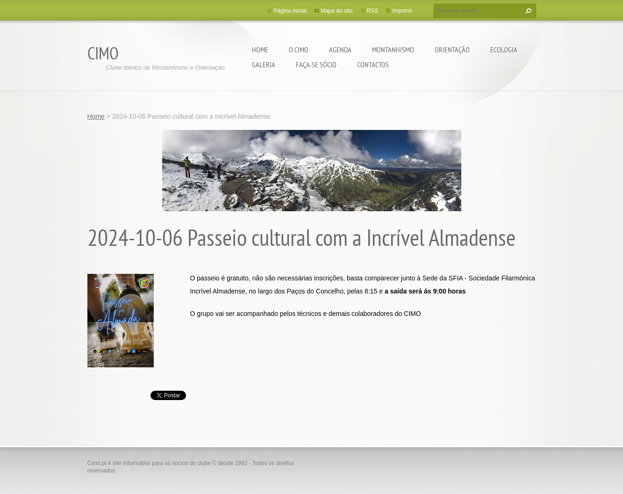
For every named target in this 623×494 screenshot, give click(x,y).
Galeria (263, 64)
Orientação (452, 49)
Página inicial (290, 10)
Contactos (373, 64)
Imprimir (402, 10)
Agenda (340, 49)
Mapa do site (337, 10)
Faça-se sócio (316, 64)
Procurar (527, 11)
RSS (373, 10)
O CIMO (298, 49)
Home (260, 49)
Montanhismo (393, 49)
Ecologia (503, 49)
